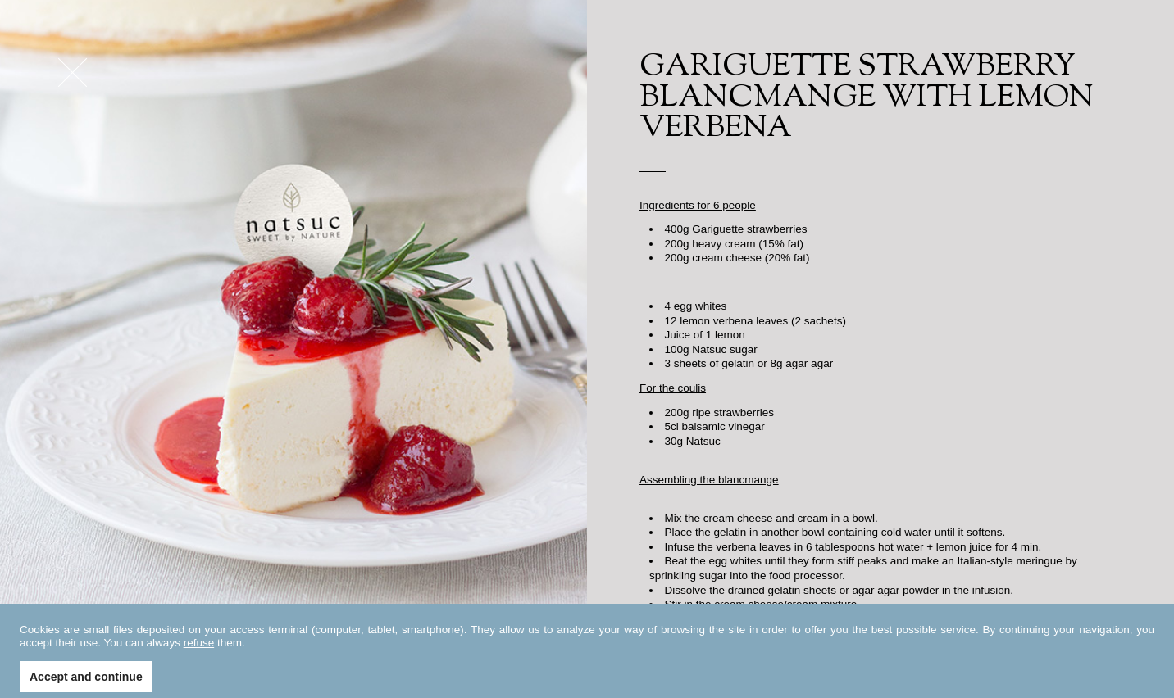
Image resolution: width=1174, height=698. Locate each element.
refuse (199, 661)
